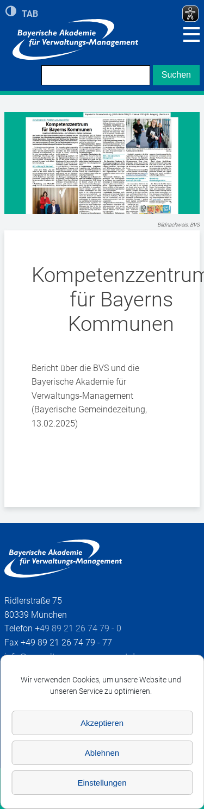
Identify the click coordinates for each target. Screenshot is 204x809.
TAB (30, 13)
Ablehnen (102, 752)
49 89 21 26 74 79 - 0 (80, 628)
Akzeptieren (102, 723)
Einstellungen (101, 782)
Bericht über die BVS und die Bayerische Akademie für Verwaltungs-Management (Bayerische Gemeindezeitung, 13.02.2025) (89, 396)
